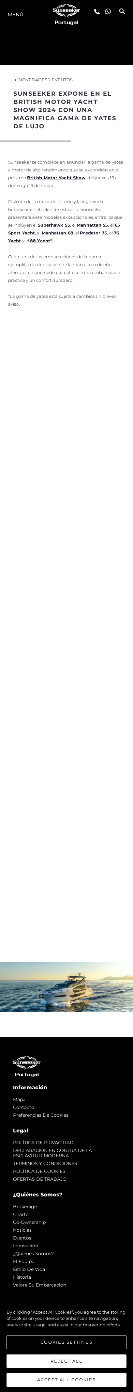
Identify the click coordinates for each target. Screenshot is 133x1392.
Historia (22, 1277)
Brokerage (25, 1206)
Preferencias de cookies (40, 1115)
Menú (15, 14)
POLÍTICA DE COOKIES (39, 1171)
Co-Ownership (29, 1222)
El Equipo (24, 1261)
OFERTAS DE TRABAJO (39, 1179)
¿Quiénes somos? (33, 1253)
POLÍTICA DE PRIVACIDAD (43, 1142)
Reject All (66, 1361)
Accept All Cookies (66, 1380)
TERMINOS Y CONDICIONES (45, 1163)
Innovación (25, 1246)
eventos (22, 1238)
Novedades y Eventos (43, 79)
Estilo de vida (29, 1269)
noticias (22, 1230)
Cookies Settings (66, 1342)
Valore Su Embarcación (39, 1285)
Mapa (19, 1099)
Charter (21, 1214)
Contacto (23, 1107)
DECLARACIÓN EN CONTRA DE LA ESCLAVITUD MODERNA (52, 1153)
